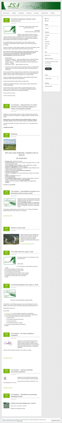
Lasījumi (14, 13)
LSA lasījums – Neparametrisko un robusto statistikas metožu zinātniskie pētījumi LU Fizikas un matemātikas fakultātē (24, 106)
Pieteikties (48, 68)
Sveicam (53, 13)
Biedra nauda (47, 43)
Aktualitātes (6, 13)
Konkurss (28, 13)
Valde (46, 39)
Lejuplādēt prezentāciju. (8, 215)
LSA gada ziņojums (9, 313)
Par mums (36, 13)
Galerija (46, 45)
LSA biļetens (47, 35)
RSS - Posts (47, 55)
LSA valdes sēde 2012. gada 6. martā (22, 251)
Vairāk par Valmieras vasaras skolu (27, 243)
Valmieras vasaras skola (18, 228)
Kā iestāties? (47, 41)
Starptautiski (44, 13)
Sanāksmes (21, 13)
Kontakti (46, 37)
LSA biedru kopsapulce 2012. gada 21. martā (24, 284)
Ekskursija (14, 134)
